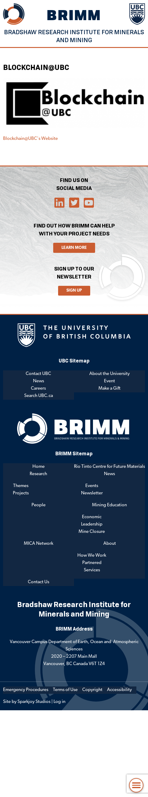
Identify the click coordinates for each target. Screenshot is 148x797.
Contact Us (38, 582)
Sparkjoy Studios (33, 702)
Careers (38, 388)
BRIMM (74, 14)
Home (38, 466)
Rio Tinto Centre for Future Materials (109, 466)
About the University (109, 374)
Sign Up (74, 291)
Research (38, 474)
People (38, 505)
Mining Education (109, 505)
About (109, 543)
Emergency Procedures (25, 690)
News (38, 381)
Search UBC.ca (38, 396)
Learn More (74, 248)
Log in (59, 702)
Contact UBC (38, 374)
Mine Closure (92, 532)
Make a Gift (109, 388)
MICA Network (38, 543)
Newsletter (92, 493)
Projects (21, 493)
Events (91, 486)
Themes (20, 486)
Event (109, 381)
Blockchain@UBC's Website (30, 138)
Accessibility (119, 690)
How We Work (91, 555)
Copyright (92, 690)
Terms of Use (65, 690)
